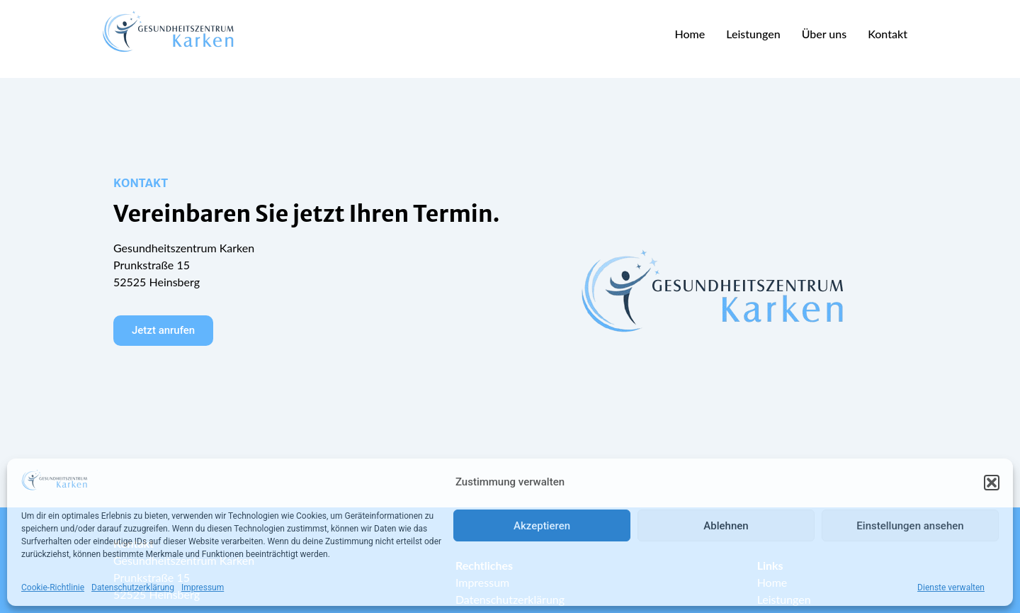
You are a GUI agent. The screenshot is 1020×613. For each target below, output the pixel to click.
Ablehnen (725, 525)
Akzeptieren (542, 525)
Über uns (824, 33)
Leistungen (753, 33)
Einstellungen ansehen (909, 525)
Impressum (202, 587)
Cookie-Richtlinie (52, 587)
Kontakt (887, 33)
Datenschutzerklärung (132, 587)
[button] (992, 483)
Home (689, 33)
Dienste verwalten (951, 587)
